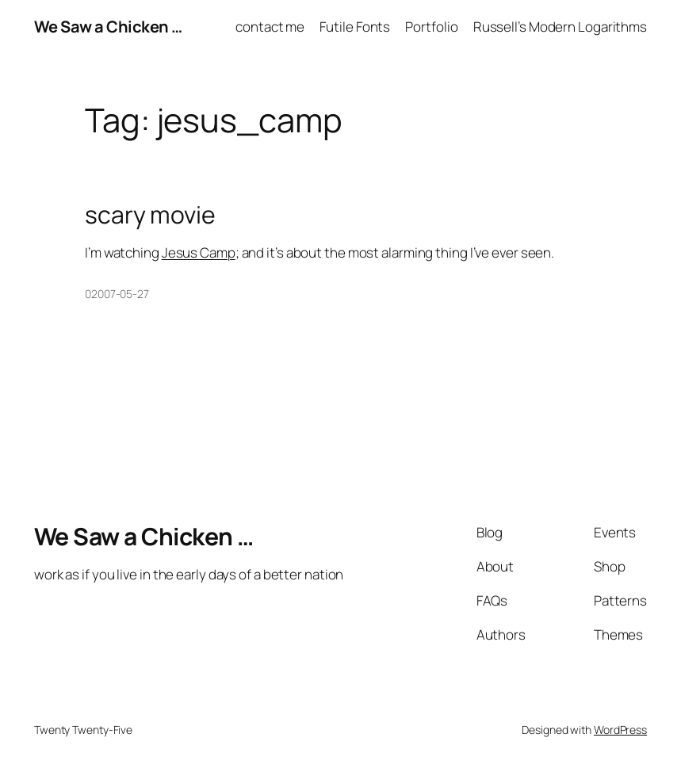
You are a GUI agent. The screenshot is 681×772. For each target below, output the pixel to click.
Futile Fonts (354, 26)
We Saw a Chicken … (108, 26)
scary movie (150, 214)
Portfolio (431, 26)
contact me (269, 26)
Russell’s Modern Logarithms (560, 26)
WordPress (620, 729)
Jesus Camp (198, 252)
